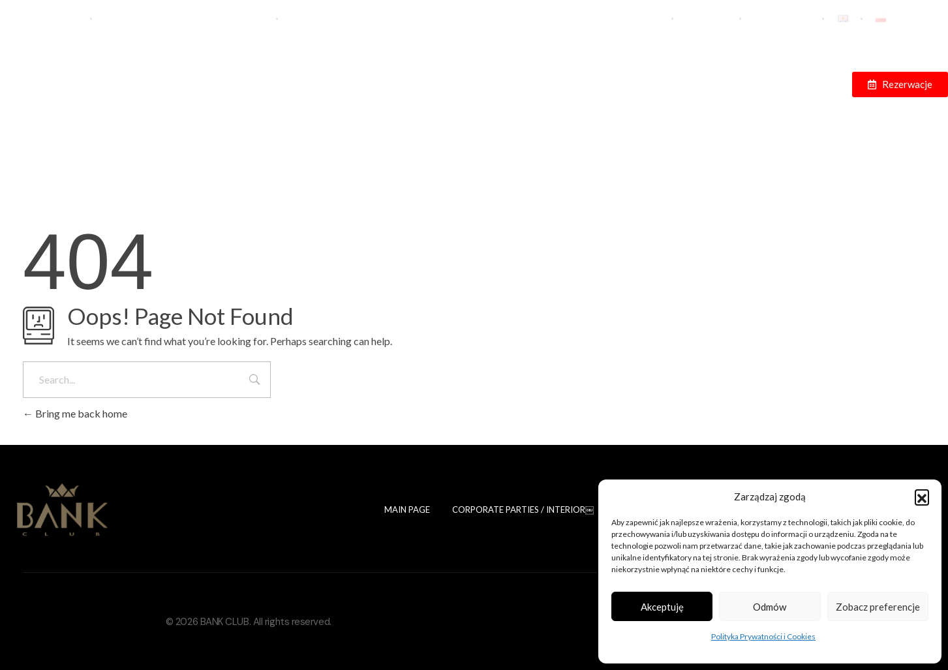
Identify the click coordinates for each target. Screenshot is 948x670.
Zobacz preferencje (878, 607)
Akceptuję (662, 607)
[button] (921, 496)
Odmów (769, 607)
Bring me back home (75, 413)
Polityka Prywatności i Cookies (763, 636)
